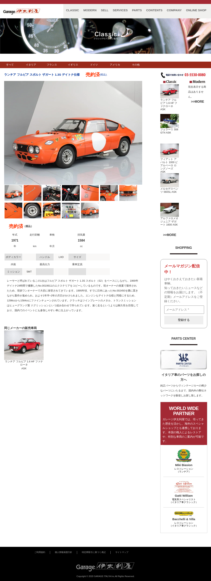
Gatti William (184, 495)
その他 (136, 64)
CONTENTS (154, 10)
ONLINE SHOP (196, 10)
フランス (52, 64)
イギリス (73, 64)
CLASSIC (72, 10)
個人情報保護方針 (63, 552)
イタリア (31, 64)
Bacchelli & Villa (183, 519)
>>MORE (197, 101)
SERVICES (120, 10)
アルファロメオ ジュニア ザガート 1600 (169, 221)
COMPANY (174, 10)
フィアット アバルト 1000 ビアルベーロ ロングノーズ (169, 164)
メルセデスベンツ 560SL (169, 190)
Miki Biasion (183, 465)
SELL (104, 10)
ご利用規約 (39, 552)
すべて (10, 64)
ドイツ (94, 64)
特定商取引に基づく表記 (94, 552)
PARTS (137, 10)
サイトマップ (121, 552)
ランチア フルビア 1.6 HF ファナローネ (168, 103)
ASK (162, 109)
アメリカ (115, 64)
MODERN (90, 10)
